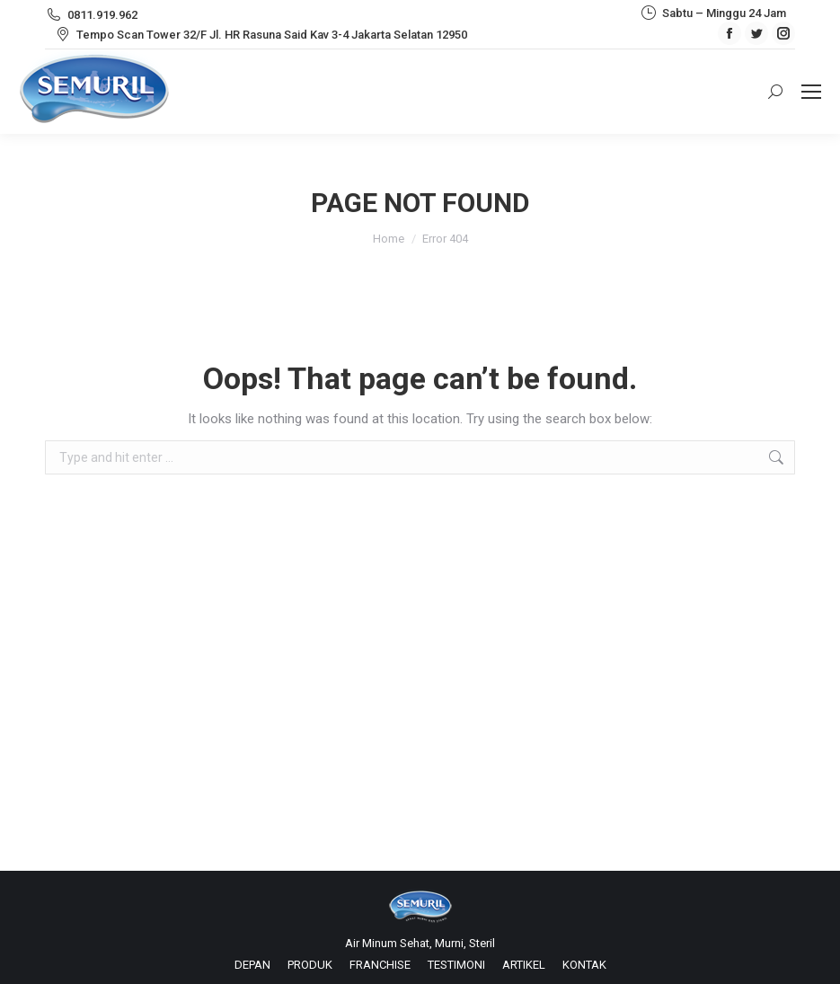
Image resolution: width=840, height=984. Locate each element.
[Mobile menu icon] (811, 91)
